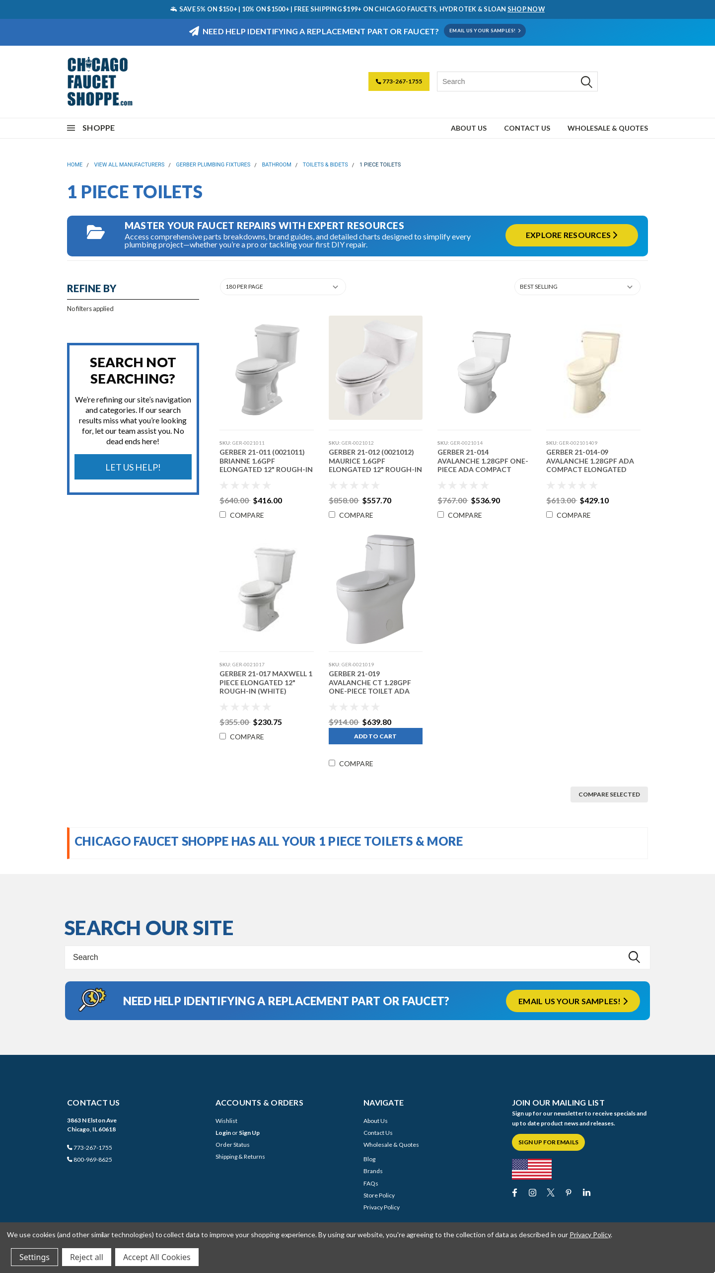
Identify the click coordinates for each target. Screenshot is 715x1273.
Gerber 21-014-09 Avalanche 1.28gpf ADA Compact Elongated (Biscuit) (590, 465)
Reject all (86, 1257)
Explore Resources (572, 234)
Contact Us (527, 128)
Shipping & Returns (240, 1156)
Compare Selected (609, 794)
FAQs (370, 1183)
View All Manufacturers (129, 164)
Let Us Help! (133, 467)
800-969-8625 (89, 1159)
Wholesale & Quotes (608, 128)
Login (223, 1132)
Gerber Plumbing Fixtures (213, 164)
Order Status (232, 1144)
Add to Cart (375, 736)
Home (74, 164)
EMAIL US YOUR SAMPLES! (484, 30)
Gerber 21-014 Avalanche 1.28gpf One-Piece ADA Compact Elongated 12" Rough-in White (483, 469)
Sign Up (249, 1132)
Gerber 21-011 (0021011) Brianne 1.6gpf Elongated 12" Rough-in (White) (265, 465)
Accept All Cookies (157, 1257)
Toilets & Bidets (325, 164)
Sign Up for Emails (548, 1142)
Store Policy (379, 1195)
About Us (469, 128)
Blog (369, 1159)
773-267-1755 (399, 81)
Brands (373, 1171)
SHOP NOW (526, 9)
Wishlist (226, 1120)
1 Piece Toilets (380, 164)
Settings (34, 1257)
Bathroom (276, 164)
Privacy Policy (381, 1207)
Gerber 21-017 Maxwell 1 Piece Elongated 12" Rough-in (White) (265, 682)
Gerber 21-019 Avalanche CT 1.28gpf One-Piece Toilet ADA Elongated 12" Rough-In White (374, 691)
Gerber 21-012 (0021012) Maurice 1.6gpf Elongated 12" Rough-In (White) (374, 465)
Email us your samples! (573, 1001)
